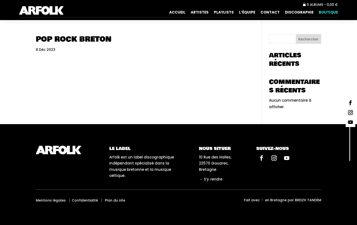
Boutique (328, 13)
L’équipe (247, 13)
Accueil (177, 13)
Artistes (200, 13)
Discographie (299, 13)
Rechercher (308, 39)
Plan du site (115, 200)
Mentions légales (51, 200)
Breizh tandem (308, 200)
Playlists (224, 13)
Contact (270, 13)
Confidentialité (85, 200)
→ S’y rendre (210, 179)
